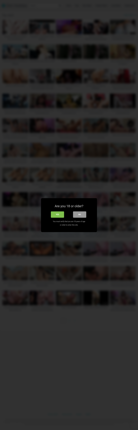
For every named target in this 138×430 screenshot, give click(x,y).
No (79, 214)
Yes (57, 214)
